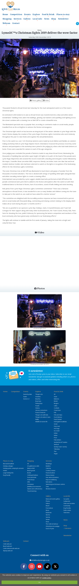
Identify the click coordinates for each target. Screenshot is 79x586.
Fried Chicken (58, 419)
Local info (37, 19)
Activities (38, 397)
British (56, 401)
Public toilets (67, 510)
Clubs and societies (69, 503)
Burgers (56, 403)
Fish (55, 412)
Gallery (26, 19)
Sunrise (48, 517)
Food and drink (31, 477)
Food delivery (58, 417)
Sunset (48, 519)
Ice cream (57, 431)
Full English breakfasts (60, 422)
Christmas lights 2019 (39, 328)
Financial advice (50, 473)
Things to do (39, 394)
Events (27, 15)
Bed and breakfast (8, 464)
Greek (55, 424)
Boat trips (38, 401)
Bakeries (56, 399)
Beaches (37, 399)
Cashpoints (66, 501)
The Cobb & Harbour (52, 524)
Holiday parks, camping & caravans (13, 468)
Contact (16, 23)
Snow (47, 522)
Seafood (56, 444)
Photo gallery (35, 100)
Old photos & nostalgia (52, 526)
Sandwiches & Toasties (60, 442)
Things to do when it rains (42, 417)
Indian (56, 433)
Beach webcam (7, 546)
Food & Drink (48, 15)
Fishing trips (38, 403)
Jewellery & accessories (34, 486)
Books (29, 473)
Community (66, 506)
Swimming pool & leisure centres (55, 484)
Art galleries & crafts (33, 466)
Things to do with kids (41, 415)
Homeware (30, 484)
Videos (48, 503)
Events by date (27, 394)
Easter (25, 397)
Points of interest (40, 412)
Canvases (67, 528)
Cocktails (56, 408)
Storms (48, 515)
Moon (47, 510)
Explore (36, 15)
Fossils (37, 406)
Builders (48, 466)
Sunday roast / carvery (60, 447)
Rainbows (48, 512)
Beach (47, 506)
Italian (55, 435)
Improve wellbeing (51, 480)
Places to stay (62, 15)
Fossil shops (30, 480)
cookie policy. (46, 578)
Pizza (55, 438)
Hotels (5, 470)
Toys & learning (31, 491)
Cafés (55, 406)
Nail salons (49, 482)
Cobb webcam (7, 544)
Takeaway (57, 449)
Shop (53, 19)
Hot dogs (56, 428)
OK (39, 582)
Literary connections (41, 410)
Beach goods (31, 470)
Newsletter (63, 19)
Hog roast (57, 426)
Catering (48, 468)
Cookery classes (50, 470)
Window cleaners (51, 489)
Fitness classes (50, 475)
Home (5, 14)
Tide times (66, 512)
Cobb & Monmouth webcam (11, 548)
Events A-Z (26, 399)
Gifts (28, 482)
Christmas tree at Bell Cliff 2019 (39, 364)
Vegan (56, 453)
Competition (16, 14)
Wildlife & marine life (41, 422)
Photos (48, 501)
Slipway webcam (8, 551)
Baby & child (31, 468)
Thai (55, 451)
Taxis (47, 486)
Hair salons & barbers (52, 477)
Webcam (6, 24)
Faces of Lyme (50, 528)
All (54, 394)
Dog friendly (6, 475)
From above (49, 508)
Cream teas (57, 410)
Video (46, 100)
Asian (55, 397)
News (46, 19)
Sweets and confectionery (34, 489)
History (37, 408)
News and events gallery (53, 499)
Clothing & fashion (32, 475)
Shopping (7, 19)
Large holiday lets (8, 473)
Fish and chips (58, 415)
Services (17, 19)
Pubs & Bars (57, 440)
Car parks (66, 499)
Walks (37, 419)
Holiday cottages (8, 466)
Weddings (49, 464)
